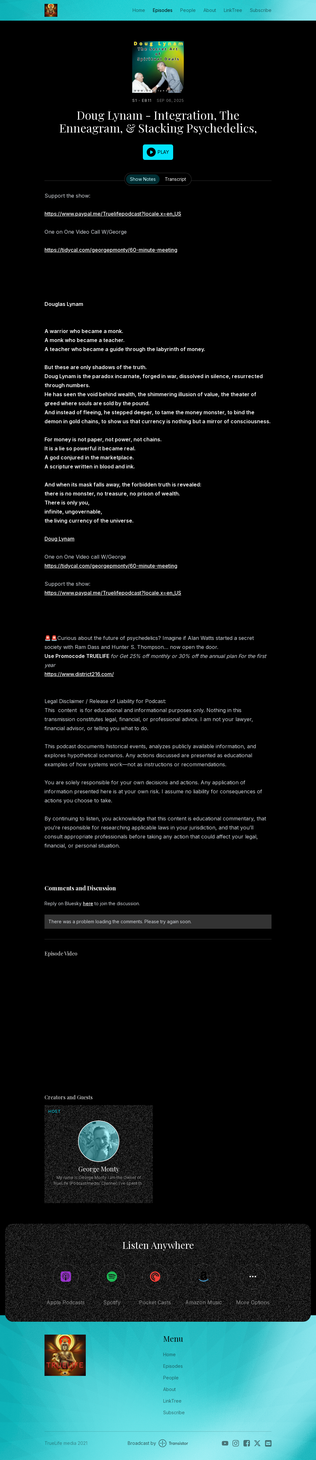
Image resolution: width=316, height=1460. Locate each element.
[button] (158, 152)
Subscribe (261, 10)
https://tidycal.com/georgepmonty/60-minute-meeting (110, 250)
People (188, 10)
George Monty (98, 1168)
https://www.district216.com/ (79, 674)
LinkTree (233, 10)
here (88, 903)
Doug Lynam (59, 538)
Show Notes (143, 179)
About (209, 10)
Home (139, 10)
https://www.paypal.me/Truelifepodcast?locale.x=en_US (112, 214)
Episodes (163, 10)
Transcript (175, 179)
